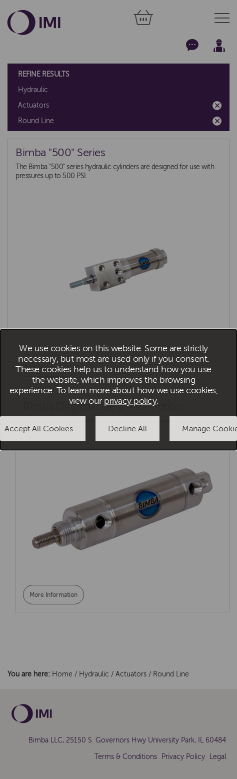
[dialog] (118, 389)
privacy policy (130, 401)
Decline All (127, 428)
